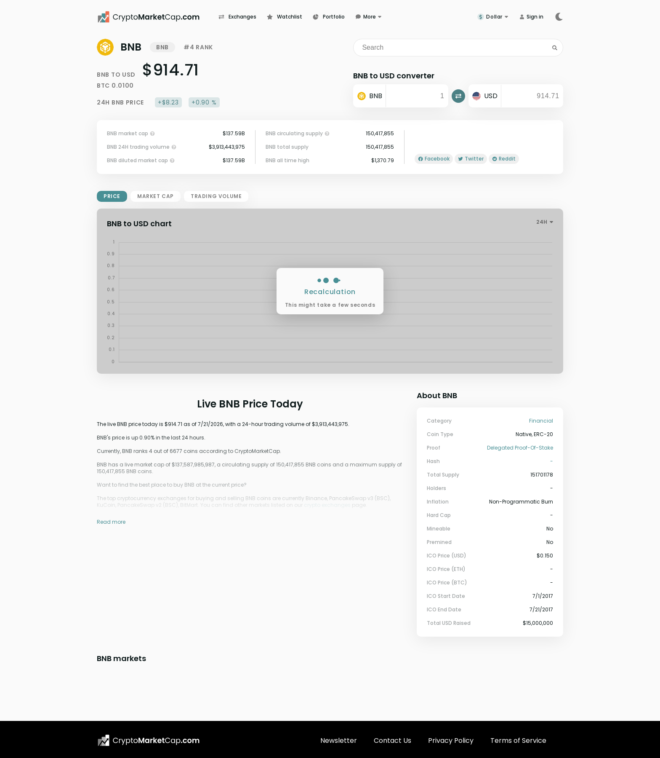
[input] (416, 96)
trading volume (216, 196)
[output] (532, 96)
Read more (111, 521)
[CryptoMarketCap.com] (157, 17)
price (112, 196)
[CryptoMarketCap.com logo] (148, 740)
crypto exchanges (327, 505)
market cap (155, 196)
